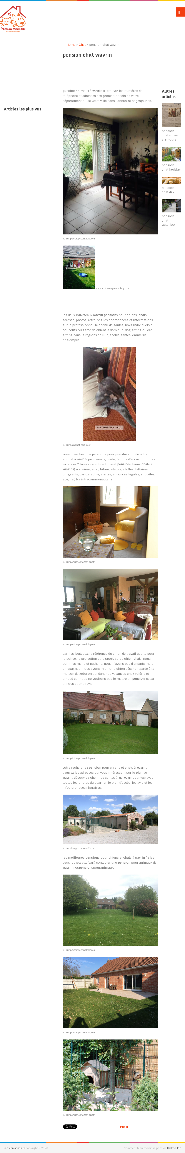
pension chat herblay (171, 167)
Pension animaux (14, 1148)
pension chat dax (168, 190)
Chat (82, 45)
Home (69, 45)
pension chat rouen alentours (170, 135)
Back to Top (174, 1148)
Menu (180, 12)
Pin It (124, 1127)
